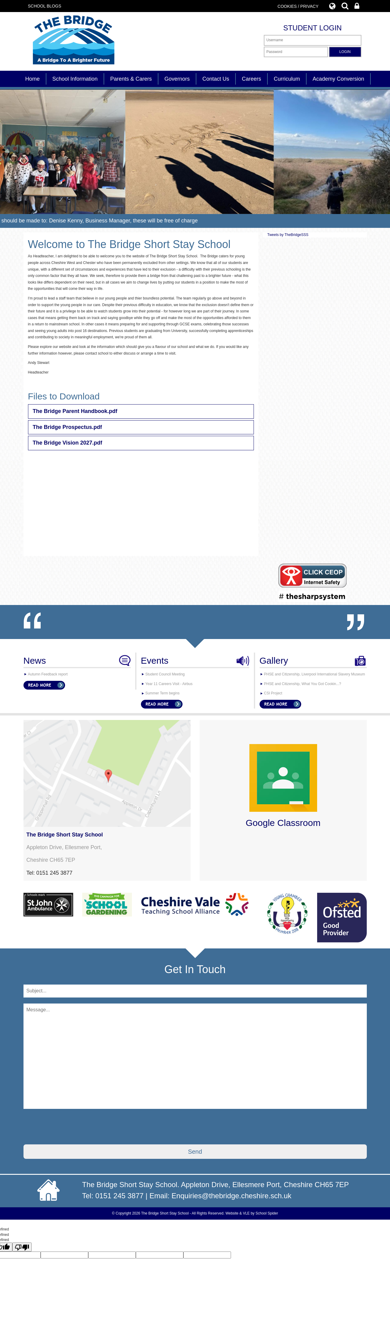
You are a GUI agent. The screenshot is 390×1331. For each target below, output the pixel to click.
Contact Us (215, 79)
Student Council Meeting (165, 674)
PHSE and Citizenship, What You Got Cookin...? (302, 684)
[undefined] (22, 1247)
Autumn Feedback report (48, 674)
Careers (251, 79)
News (34, 661)
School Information (75, 79)
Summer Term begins (162, 693)
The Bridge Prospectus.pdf (67, 427)
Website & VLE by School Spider (252, 1213)
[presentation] (69, 1126)
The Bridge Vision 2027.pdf (67, 443)
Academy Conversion (338, 79)
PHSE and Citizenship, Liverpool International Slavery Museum (314, 674)
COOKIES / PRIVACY (298, 6)
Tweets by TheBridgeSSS (288, 235)
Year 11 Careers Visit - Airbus (169, 684)
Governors (177, 79)
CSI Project (273, 693)
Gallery (274, 661)
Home (32, 79)
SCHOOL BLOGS (44, 6)
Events (155, 661)
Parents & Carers (131, 79)
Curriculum (287, 79)
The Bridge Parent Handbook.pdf (75, 411)
